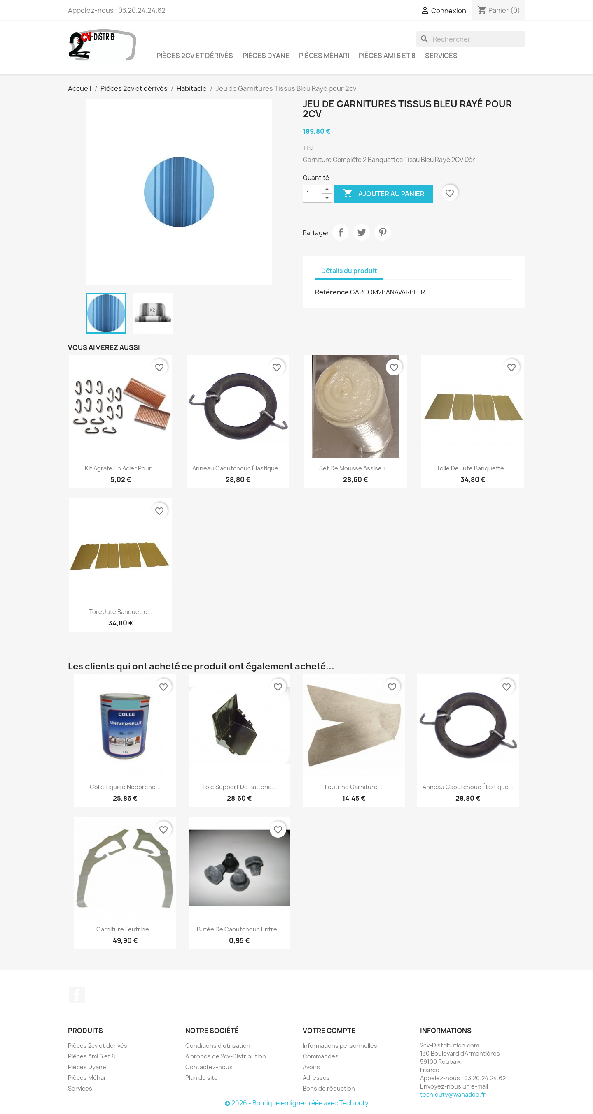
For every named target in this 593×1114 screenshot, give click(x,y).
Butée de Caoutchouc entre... (239, 929)
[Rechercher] (470, 39)
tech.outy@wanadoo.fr (453, 1094)
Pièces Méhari (324, 55)
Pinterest (382, 232)
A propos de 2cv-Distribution (225, 1056)
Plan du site (201, 1078)
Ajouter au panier (384, 193)
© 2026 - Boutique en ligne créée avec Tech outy (297, 1103)
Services (441, 55)
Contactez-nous (209, 1067)
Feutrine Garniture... (354, 787)
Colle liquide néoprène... (125, 787)
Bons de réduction (329, 1088)
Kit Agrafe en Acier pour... (120, 468)
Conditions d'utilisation (217, 1045)
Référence (332, 292)
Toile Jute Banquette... (120, 612)
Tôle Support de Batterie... (239, 787)
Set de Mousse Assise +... (355, 468)
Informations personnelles (340, 1045)
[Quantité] (312, 194)
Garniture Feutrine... (125, 929)
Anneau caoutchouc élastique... (237, 468)
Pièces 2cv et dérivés (194, 55)
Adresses (316, 1078)
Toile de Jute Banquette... (473, 468)
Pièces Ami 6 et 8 (387, 55)
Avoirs (311, 1067)
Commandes (321, 1056)
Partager (340, 232)
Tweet (361, 232)
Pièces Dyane (266, 55)
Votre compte (329, 1030)
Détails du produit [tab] (349, 270)
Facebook (77, 995)
